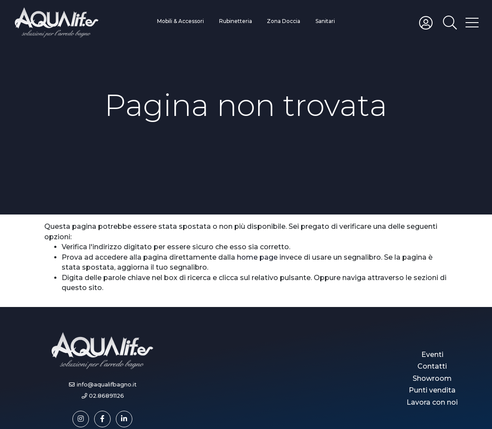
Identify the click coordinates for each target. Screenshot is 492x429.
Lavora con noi (432, 402)
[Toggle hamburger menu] (472, 22)
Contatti (432, 366)
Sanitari (325, 21)
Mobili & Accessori (180, 21)
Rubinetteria (235, 21)
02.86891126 (106, 396)
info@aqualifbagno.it (107, 384)
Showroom (432, 378)
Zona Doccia (283, 21)
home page (257, 257)
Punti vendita (432, 390)
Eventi (432, 354)
